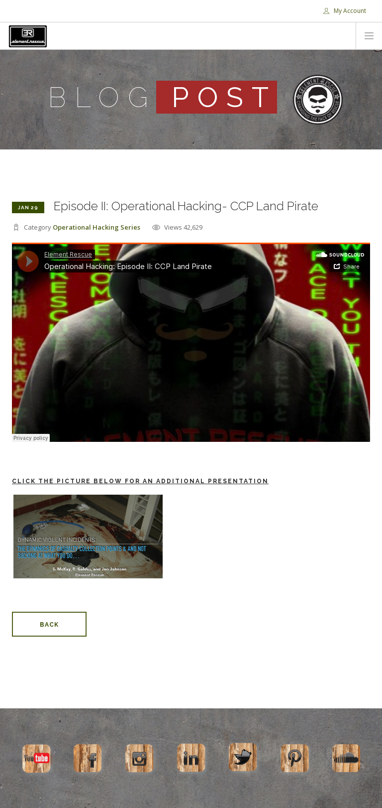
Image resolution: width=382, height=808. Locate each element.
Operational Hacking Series (96, 227)
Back (49, 624)
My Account (344, 10)
